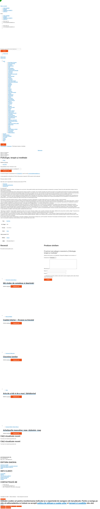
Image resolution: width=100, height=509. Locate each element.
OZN (9, 67)
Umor (9, 87)
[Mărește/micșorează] (19, 506)
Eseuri (9, 109)
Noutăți (4, 133)
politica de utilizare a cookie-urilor (52, 503)
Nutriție (9, 85)
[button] (50, 13)
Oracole (9, 83)
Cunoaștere (10, 131)
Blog (4, 140)
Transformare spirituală (13, 70)
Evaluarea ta (47, 257)
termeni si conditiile (77, 503)
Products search (4, 49)
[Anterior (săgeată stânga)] (3, 507)
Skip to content (4, 6)
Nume (45, 270)
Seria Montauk (11, 76)
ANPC (2, 468)
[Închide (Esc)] (3, 506)
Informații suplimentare (8, 185)
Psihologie (10, 71)
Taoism (9, 93)
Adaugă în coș (6, 170)
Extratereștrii (11, 65)
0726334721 (19, 173)
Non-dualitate (11, 99)
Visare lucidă (11, 112)
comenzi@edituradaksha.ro (34, 173)
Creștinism (10, 98)
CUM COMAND (6, 8)
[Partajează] (8, 506)
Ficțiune (10, 89)
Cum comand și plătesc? (6, 476)
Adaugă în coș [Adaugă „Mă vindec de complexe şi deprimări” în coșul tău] (16, 286)
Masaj (9, 86)
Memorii (10, 101)
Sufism (9, 97)
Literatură (10, 78)
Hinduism (10, 91)
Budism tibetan (11, 110)
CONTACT (5, 11)
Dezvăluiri (10, 64)
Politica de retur (4, 478)
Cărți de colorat (11, 100)
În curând (5, 137)
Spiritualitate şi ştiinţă (12, 129)
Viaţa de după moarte (12, 121)
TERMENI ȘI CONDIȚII (7, 10)
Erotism (9, 108)
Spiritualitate (11, 68)
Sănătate (10, 84)
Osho (4, 160)
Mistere (9, 77)
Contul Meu (3, 473)
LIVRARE (5, 9)
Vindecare (10, 102)
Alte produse (11, 130)
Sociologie (10, 79)
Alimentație (10, 95)
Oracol (9, 128)
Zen (9, 105)
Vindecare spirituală (12, 120)
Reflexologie (10, 124)
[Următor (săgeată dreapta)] (8, 507)
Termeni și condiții (4, 464)
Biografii (10, 106)
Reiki (9, 126)
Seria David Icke (11, 63)
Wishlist (2, 474)
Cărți (4, 61)
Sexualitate (10, 114)
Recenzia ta (47, 268)
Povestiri (10, 103)
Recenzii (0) (5, 186)
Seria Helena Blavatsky (13, 82)
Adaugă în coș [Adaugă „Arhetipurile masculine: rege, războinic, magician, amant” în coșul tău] (16, 433)
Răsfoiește (40, 150)
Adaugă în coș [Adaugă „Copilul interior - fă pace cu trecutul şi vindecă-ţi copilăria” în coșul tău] (16, 323)
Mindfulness (10, 94)
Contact (2, 479)
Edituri (4, 139)
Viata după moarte (12, 92)
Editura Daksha (11, 132)
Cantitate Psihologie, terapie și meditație (9, 169)
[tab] (41, 183)
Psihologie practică (12, 113)
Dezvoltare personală (12, 74)
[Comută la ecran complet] (13, 506)
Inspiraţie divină (11, 117)
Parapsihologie (11, 69)
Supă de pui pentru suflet (13, 123)
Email (45, 273)
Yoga (9, 125)
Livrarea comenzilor (5, 477)
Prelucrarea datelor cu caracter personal (9, 466)
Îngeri (9, 118)
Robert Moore (16, 426)
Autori (4, 138)
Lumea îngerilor (11, 115)
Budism (9, 90)
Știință (9, 75)
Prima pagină (3, 146)
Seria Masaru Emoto (12, 116)
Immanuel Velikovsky (10, 353)
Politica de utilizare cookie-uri (7, 467)
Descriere (5, 183)
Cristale (9, 122)
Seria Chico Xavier (12, 80)
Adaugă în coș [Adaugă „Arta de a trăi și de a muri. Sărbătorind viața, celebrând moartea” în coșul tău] (16, 396)
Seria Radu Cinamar (12, 62)
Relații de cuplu (11, 107)
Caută (4, 51)
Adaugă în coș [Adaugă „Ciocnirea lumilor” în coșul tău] (16, 360)
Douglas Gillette (9, 426)
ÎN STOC (5, 164)
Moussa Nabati (9, 316)
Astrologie (10, 72)
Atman (8, 237)
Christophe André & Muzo (11, 279)
